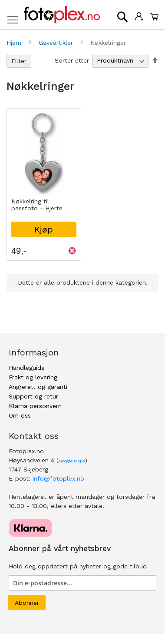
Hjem (15, 42)
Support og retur (33, 396)
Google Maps (72, 460)
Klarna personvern (35, 405)
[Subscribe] (27, 602)
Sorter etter (72, 60)
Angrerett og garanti (38, 386)
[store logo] (62, 14)
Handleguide (27, 367)
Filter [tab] (18, 60)
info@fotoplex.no (58, 478)
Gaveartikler (57, 42)
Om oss (20, 415)
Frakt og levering (33, 377)
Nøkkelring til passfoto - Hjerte (37, 205)
